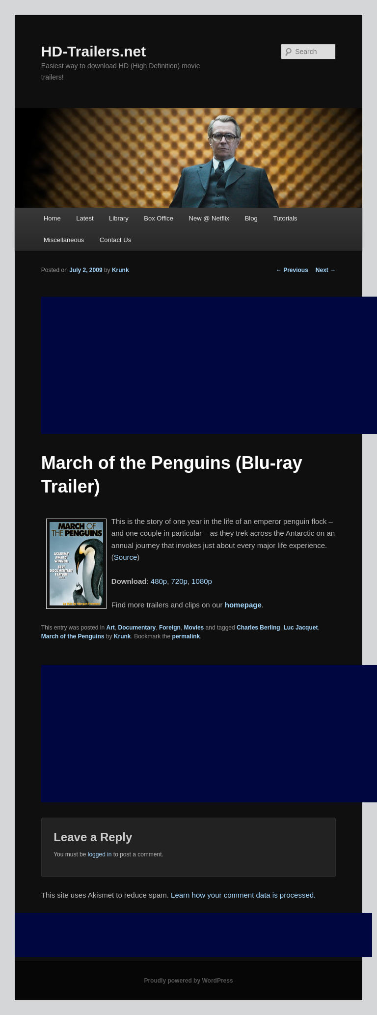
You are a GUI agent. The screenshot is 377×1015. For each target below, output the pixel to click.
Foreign (170, 627)
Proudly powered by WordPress (188, 980)
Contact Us (115, 240)
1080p (201, 581)
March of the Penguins (73, 636)
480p (159, 581)
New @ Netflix (209, 218)
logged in (100, 854)
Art (111, 627)
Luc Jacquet (300, 627)
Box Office (158, 218)
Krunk (120, 270)
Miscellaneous (64, 240)
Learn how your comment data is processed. (243, 895)
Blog (251, 218)
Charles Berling (258, 627)
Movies (194, 627)
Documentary (137, 627)
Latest (84, 218)
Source (125, 557)
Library (119, 218)
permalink (186, 636)
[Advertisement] (209, 733)
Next (326, 270)
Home (52, 218)
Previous (292, 270)
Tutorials (285, 218)
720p (179, 581)
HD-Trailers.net (93, 51)
